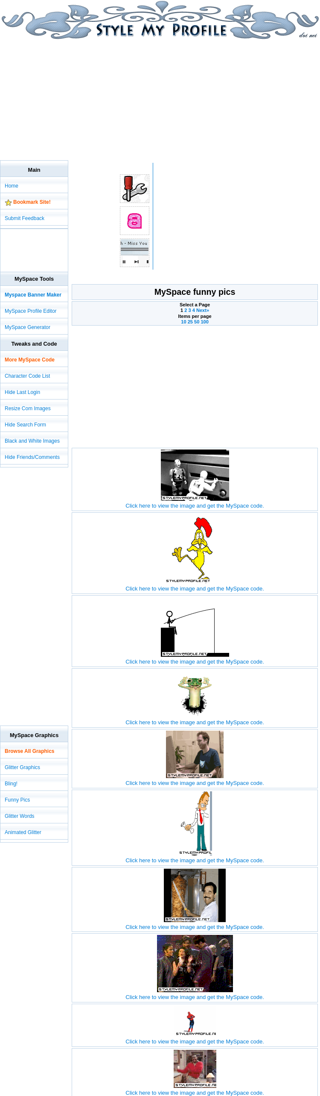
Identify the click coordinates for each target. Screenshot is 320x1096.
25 (190, 321)
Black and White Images (32, 441)
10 (183, 321)
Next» (202, 310)
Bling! (11, 784)
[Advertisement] (100, 99)
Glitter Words (20, 816)
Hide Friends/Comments (32, 457)
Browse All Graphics (29, 751)
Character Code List (27, 376)
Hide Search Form (25, 425)
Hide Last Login (22, 392)
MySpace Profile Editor (31, 311)
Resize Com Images (28, 408)
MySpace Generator (27, 327)
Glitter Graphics (22, 767)
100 (204, 321)
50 (196, 321)
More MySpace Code (30, 360)
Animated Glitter (23, 832)
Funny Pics (17, 800)
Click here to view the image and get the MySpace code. (194, 502)
